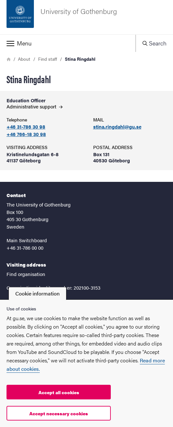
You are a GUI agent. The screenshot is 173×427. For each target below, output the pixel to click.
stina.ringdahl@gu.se (117, 127)
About (24, 59)
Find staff (47, 59)
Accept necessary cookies (58, 413)
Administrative (35, 106)
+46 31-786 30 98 (26, 127)
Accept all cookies (58, 392)
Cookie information (37, 293)
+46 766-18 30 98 (26, 134)
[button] (68, 43)
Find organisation (26, 273)
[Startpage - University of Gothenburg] (86, 17)
